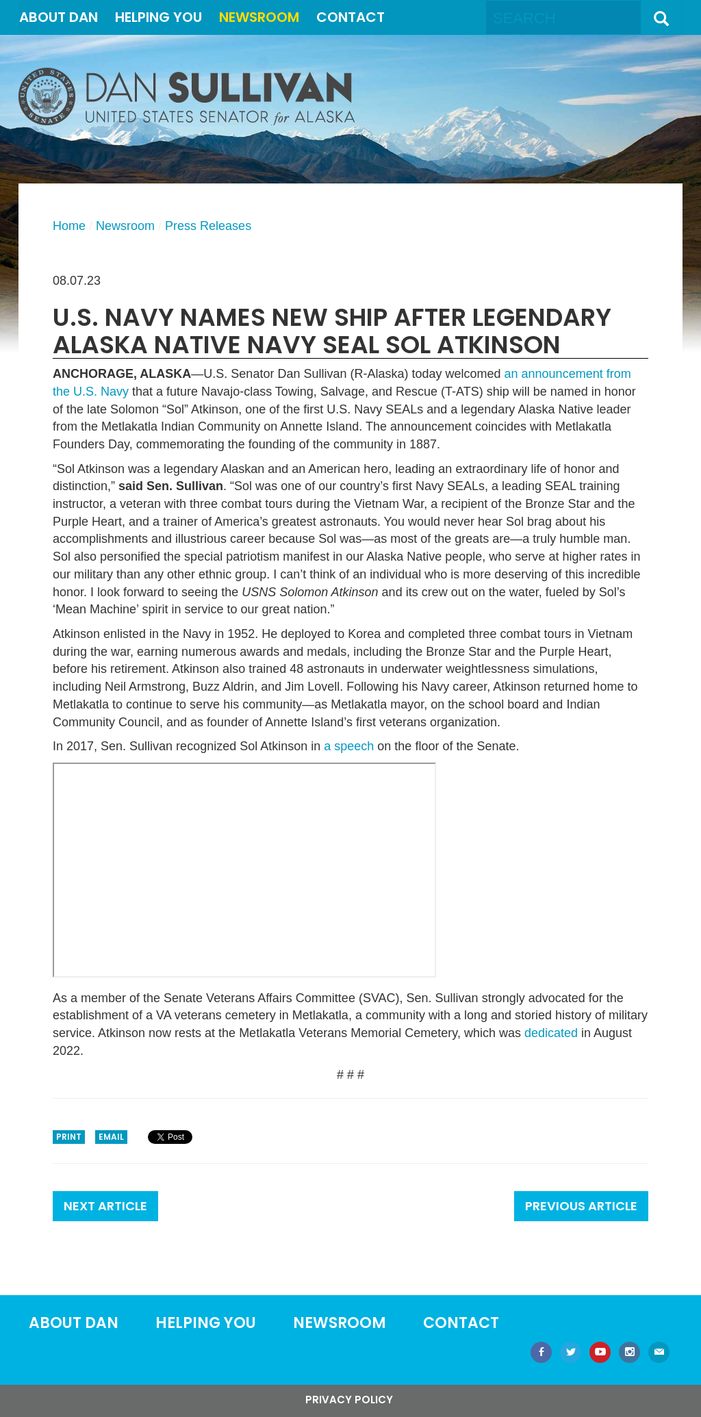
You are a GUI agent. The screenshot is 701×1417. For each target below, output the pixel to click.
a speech (349, 746)
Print (68, 1136)
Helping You (158, 17)
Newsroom (259, 17)
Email (111, 1136)
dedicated (551, 1033)
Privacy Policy (349, 1399)
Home (69, 226)
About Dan (58, 17)
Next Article (105, 1205)
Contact (350, 17)
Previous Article (581, 1205)
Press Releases (208, 226)
